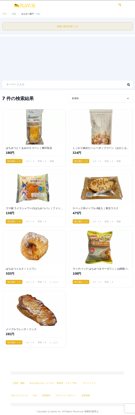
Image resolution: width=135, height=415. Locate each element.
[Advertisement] (67, 57)
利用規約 (46, 395)
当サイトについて (19, 395)
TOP (4, 13)
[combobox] (100, 98)
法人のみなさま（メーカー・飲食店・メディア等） (53, 383)
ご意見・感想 (18, 383)
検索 (14, 13)
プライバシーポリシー (65, 395)
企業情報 (85, 395)
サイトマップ (89, 383)
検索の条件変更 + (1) (67, 26)
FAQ (35, 395)
